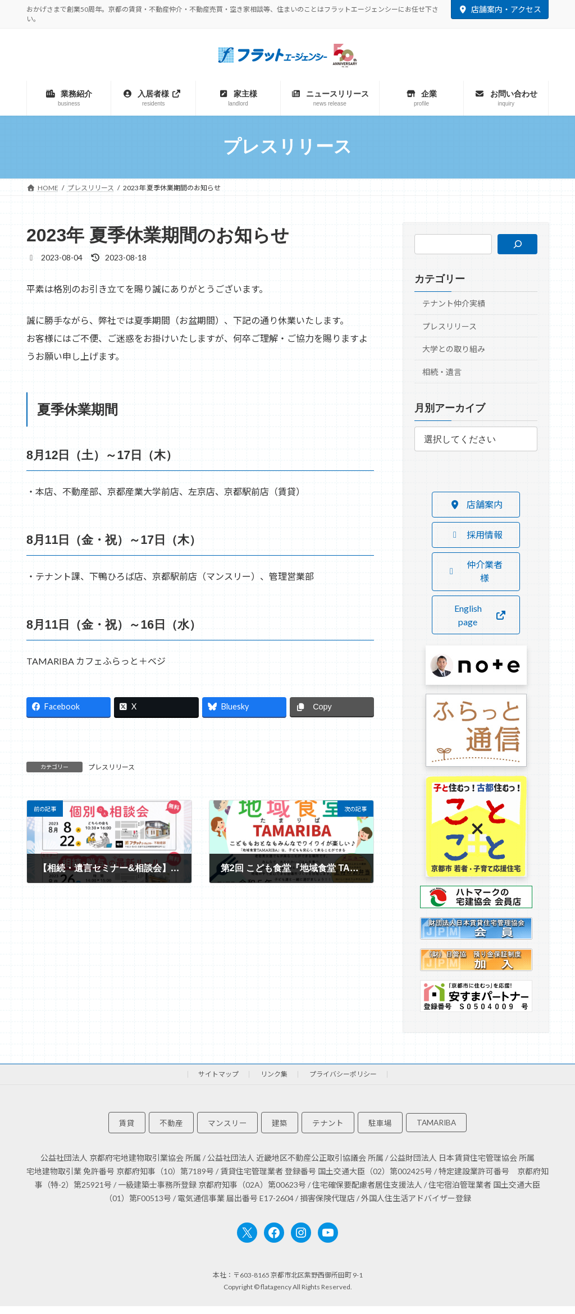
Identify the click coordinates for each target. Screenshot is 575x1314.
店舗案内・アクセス (500, 9)
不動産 (171, 1123)
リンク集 (274, 1074)
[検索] (517, 244)
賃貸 (127, 1123)
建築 (280, 1123)
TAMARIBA (436, 1122)
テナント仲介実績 (453, 303)
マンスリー (227, 1123)
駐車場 (380, 1123)
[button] (475, 504)
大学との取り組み (453, 349)
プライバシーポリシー (343, 1074)
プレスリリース (111, 767)
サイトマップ (218, 1074)
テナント (328, 1123)
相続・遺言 (442, 372)
